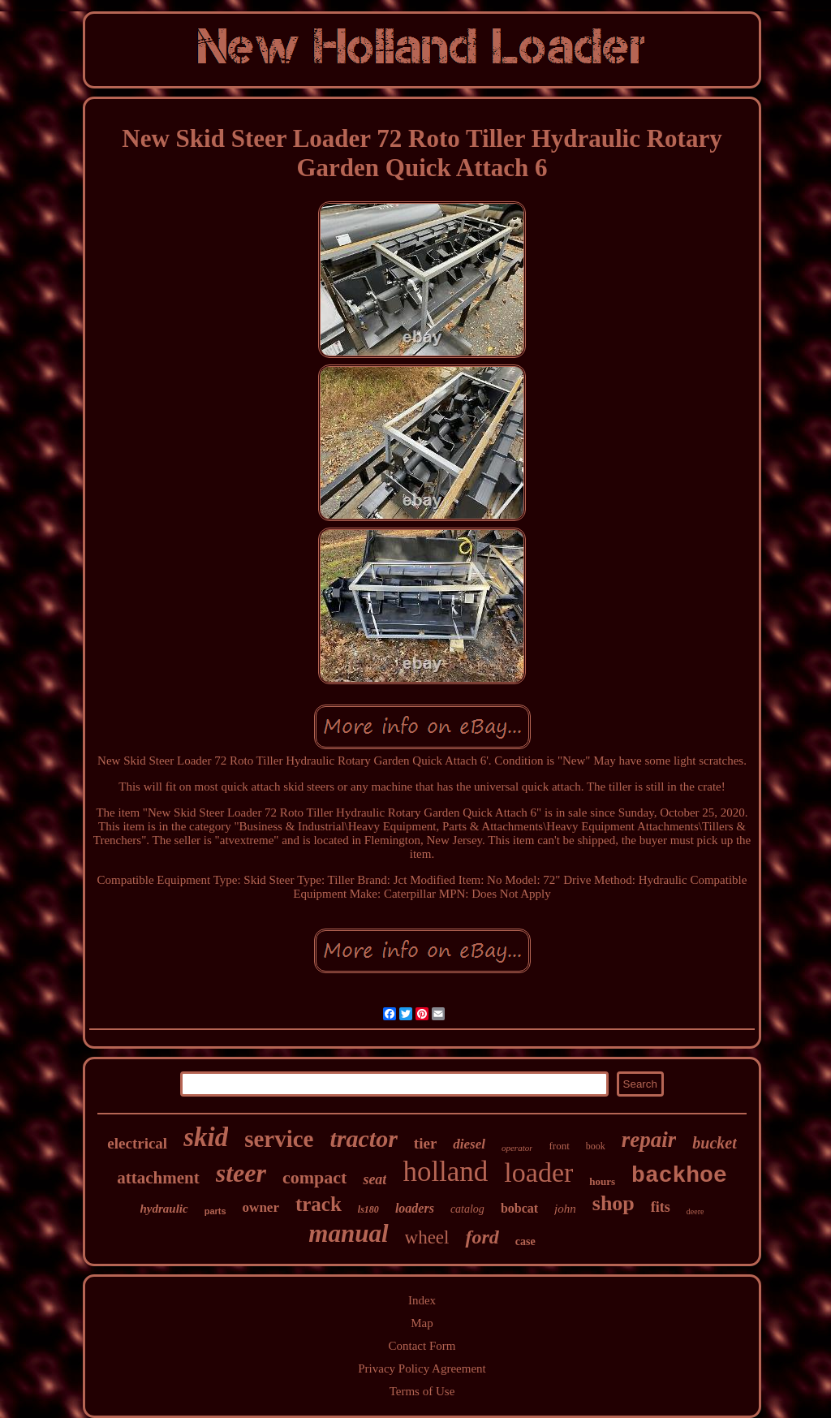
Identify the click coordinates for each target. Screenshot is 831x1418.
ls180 (368, 1209)
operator (517, 1148)
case (525, 1241)
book (595, 1146)
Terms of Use (422, 1391)
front (559, 1146)
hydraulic (164, 1208)
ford (481, 1237)
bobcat (519, 1208)
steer (241, 1172)
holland (445, 1171)
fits (660, 1207)
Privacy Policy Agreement (421, 1368)
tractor (364, 1138)
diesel (469, 1144)
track (318, 1204)
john (565, 1208)
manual (348, 1233)
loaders (414, 1208)
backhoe (679, 1175)
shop (613, 1203)
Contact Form (422, 1345)
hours (602, 1181)
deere (695, 1211)
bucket (714, 1143)
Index (422, 1300)
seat (374, 1179)
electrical (137, 1143)
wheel (427, 1237)
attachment (158, 1177)
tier (425, 1143)
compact (314, 1177)
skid (205, 1137)
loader (538, 1172)
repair (649, 1139)
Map (422, 1323)
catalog (467, 1209)
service (278, 1139)
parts (215, 1211)
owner (261, 1207)
